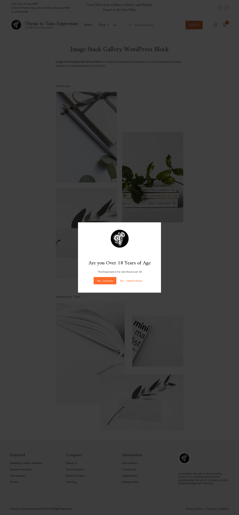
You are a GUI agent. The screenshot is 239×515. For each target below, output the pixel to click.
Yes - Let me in (105, 280)
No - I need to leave (131, 280)
